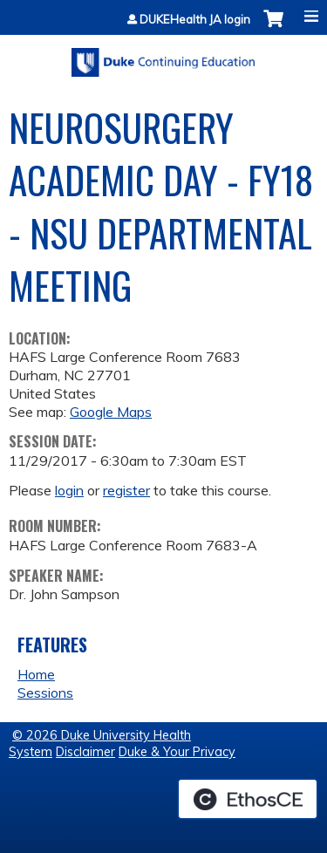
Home (36, 674)
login (69, 490)
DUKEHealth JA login (195, 19)
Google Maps (111, 411)
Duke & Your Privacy (177, 752)
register (126, 490)
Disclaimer (85, 752)
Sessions (45, 692)
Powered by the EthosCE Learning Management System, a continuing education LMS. (247, 799)
